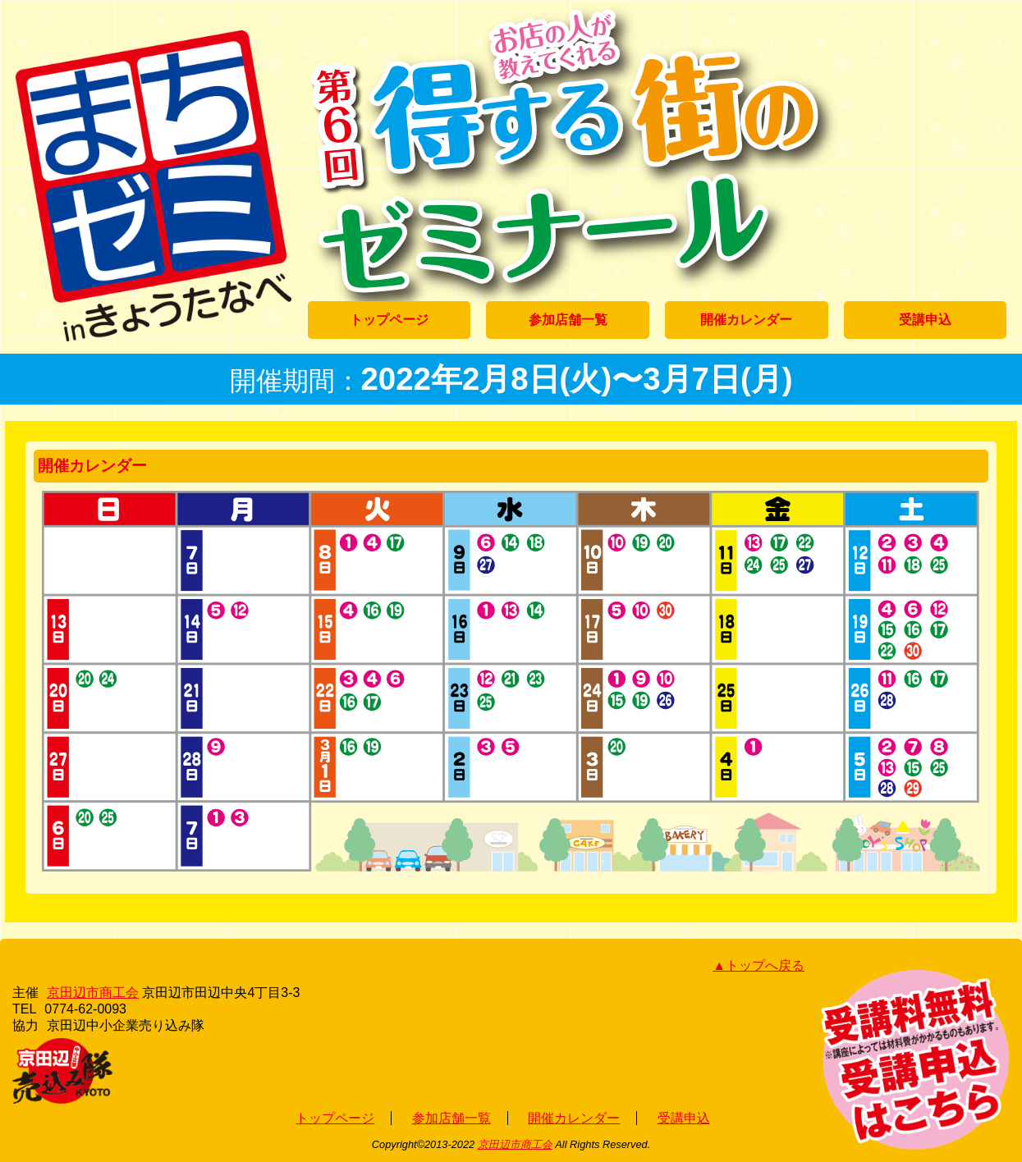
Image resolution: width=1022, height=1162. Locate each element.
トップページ (389, 320)
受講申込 (925, 320)
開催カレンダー (746, 320)
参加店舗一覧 (568, 320)
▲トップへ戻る (758, 965)
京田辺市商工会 (93, 993)
